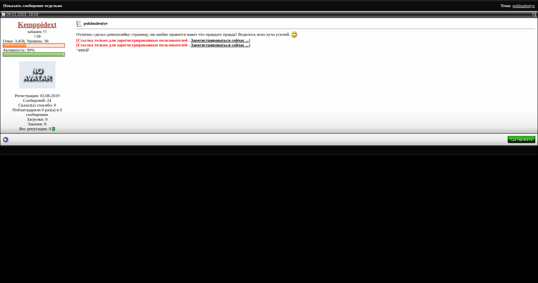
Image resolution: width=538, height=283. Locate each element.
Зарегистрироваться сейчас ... (220, 40)
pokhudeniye (523, 5)
